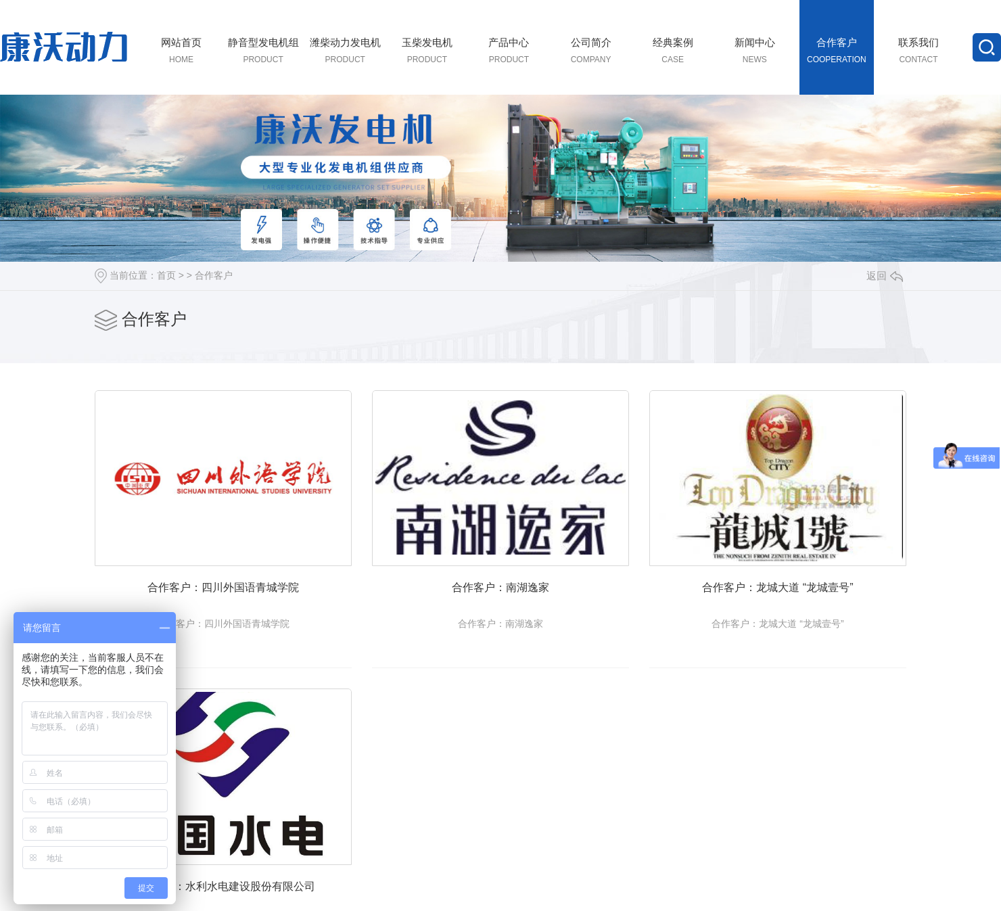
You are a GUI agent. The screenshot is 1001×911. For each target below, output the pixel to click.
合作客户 (214, 275)
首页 (166, 275)
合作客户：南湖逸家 (524, 596)
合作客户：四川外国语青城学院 (231, 596)
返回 (884, 275)
